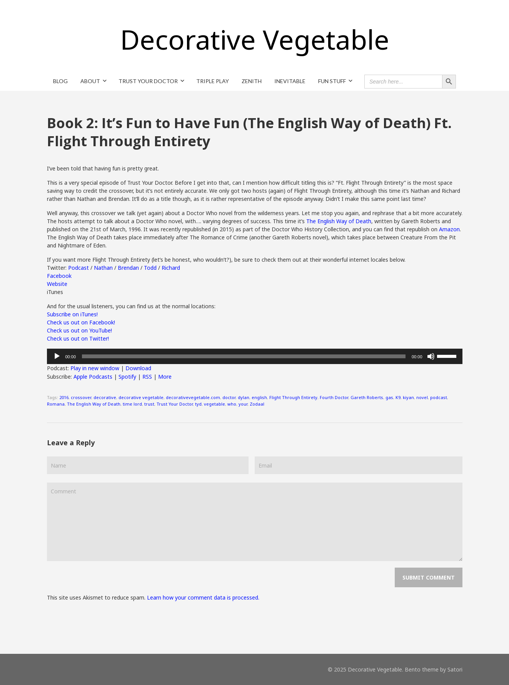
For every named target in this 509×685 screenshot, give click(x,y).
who (231, 404)
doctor (228, 397)
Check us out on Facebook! (81, 322)
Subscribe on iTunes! (72, 314)
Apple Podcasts (92, 376)
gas (389, 397)
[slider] (244, 356)
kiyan (408, 397)
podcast (438, 397)
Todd (150, 267)
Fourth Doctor (334, 397)
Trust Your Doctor (175, 404)
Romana (56, 404)
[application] (254, 356)
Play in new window (94, 368)
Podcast (78, 267)
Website (57, 283)
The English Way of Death (338, 221)
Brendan (128, 267)
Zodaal (257, 404)
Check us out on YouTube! (79, 330)
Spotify (127, 376)
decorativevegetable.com (193, 397)
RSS (147, 376)
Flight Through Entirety (293, 397)
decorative (104, 397)
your (243, 404)
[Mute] (431, 356)
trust (149, 404)
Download (138, 368)
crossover (81, 397)
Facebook (59, 275)
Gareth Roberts (366, 397)
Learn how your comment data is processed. (203, 597)
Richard (171, 267)
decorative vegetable (141, 397)
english (259, 397)
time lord (132, 404)
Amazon (449, 229)
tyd (198, 404)
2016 (63, 397)
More (165, 376)
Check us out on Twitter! (78, 338)
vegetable (214, 404)
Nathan (103, 267)
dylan (243, 397)
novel (422, 397)
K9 (398, 397)
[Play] (57, 356)
